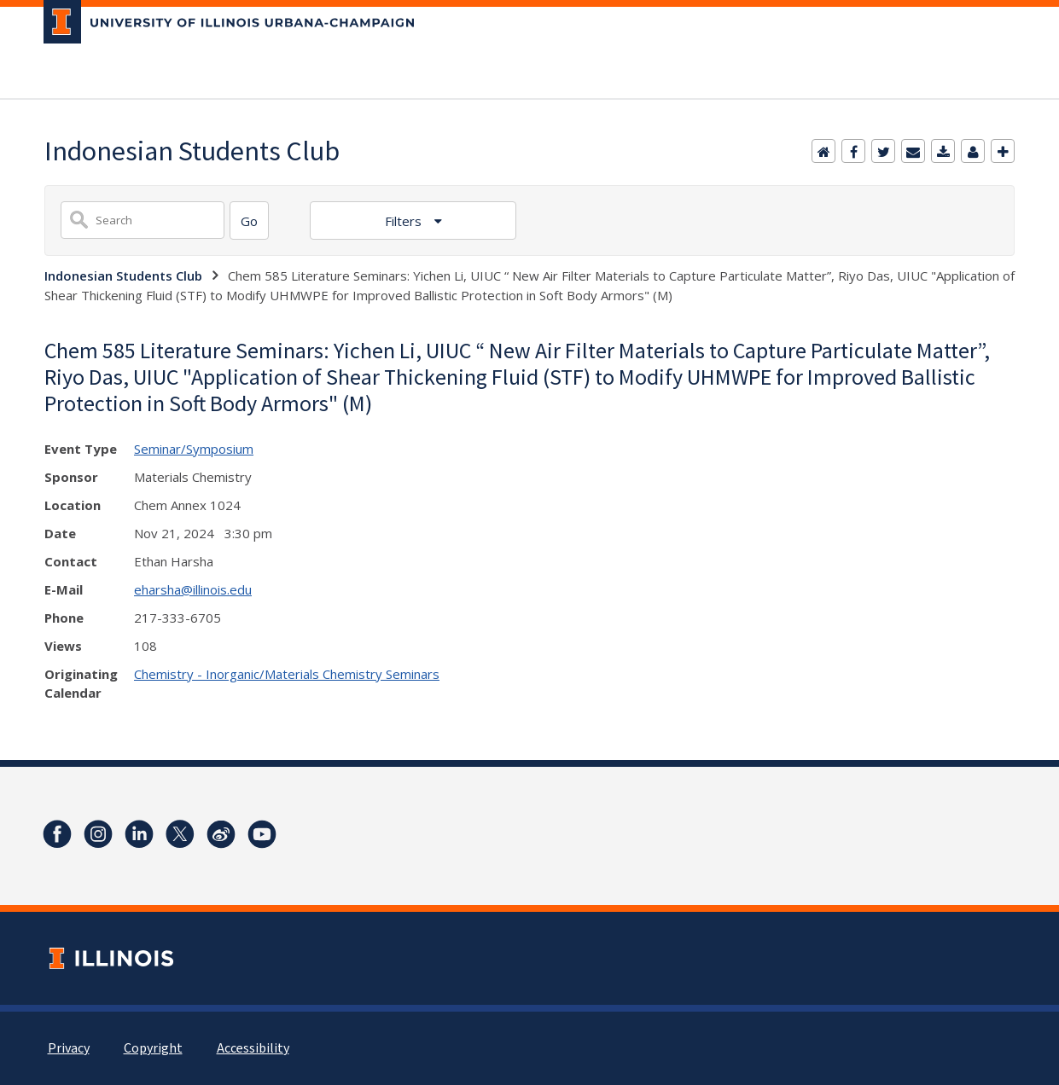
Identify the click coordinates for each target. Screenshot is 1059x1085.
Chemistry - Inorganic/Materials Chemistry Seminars (286, 673)
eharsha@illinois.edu (193, 589)
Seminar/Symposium (193, 448)
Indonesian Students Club (123, 275)
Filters (405, 220)
